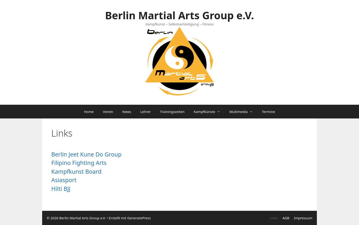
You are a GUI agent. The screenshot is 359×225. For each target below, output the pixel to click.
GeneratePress (139, 218)
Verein (108, 111)
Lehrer (145, 111)
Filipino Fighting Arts (79, 163)
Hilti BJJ (60, 188)
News (126, 111)
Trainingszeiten (172, 111)
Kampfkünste (209, 111)
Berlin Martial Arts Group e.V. (179, 15)
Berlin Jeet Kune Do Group (86, 154)
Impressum (303, 218)
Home (89, 111)
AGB (286, 218)
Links (273, 218)
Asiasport (63, 180)
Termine (268, 111)
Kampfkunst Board (76, 171)
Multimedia (243, 111)
